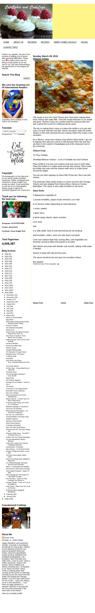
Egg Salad (9, 320)
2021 (7, 266)
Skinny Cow (10, 330)
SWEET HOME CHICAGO (65, 42)
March (9, 315)
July (8, 306)
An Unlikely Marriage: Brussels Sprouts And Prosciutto (16, 463)
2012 (7, 288)
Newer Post (38, 303)
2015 (7, 281)
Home (63, 303)
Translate (18, 134)
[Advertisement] (51, 284)
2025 (7, 257)
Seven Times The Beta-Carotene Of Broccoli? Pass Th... (17, 333)
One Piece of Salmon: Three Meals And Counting (16, 336)
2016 (7, 278)
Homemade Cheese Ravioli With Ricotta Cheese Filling (17, 322)
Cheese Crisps (41, 59)
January (9, 496)
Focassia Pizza (11, 372)
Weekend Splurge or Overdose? (17, 407)
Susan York (9, 538)
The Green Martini (12, 366)
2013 (7, 285)
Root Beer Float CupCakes (15, 391)
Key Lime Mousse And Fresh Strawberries (16, 396)
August (9, 304)
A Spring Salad (11, 356)
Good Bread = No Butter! (14, 447)
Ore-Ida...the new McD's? (15, 415)
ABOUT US (18, 42)
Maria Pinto (10, 378)
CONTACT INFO (10, 47)
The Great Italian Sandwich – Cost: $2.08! (16, 375)
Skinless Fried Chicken (14, 421)
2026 (7, 254)
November (10, 297)
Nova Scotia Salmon (13, 423)
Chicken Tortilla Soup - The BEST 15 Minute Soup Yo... (17, 434)
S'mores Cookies (12, 325)
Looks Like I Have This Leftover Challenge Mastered (17, 444)
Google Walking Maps (13, 350)
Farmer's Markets (12, 343)
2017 (7, 276)
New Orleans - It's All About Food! (17, 449)
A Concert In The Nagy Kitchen (16, 389)
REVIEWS (32, 42)
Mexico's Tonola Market (14, 317)
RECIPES (45, 42)
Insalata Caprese (12, 419)
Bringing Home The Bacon (15, 354)
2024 (7, 259)
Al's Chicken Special (13, 380)
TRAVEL (84, 42)
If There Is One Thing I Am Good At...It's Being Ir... (17, 403)
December (10, 295)
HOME (6, 42)
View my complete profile (12, 593)
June (8, 309)
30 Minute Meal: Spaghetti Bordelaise (15, 491)
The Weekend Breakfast (14, 328)
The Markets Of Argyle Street (16, 352)
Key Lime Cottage (12, 393)
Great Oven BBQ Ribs (13, 346)
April (8, 313)
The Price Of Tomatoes (14, 409)
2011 (7, 290)
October (9, 299)
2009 (7, 499)
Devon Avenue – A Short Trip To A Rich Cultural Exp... (17, 399)
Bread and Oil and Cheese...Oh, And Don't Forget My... (17, 411)
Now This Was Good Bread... (16, 427)
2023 (7, 261)
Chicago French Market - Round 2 (18, 382)
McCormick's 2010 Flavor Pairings (18, 469)
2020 (7, 268)
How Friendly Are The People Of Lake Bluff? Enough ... (17, 475)
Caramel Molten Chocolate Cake (17, 417)
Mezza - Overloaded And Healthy (17, 467)
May (8, 311)
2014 (7, 283)
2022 (7, 264)
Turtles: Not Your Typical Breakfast (18, 437)
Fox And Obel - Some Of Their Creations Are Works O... (16, 479)
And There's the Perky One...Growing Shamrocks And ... (17, 362)
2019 (7, 271)
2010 (7, 293)
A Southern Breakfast (13, 425)
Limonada (9, 358)
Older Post (88, 303)
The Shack (9, 386)
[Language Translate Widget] (14, 131)
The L (8, 384)
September (10, 302)
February (9, 494)
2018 (7, 273)
